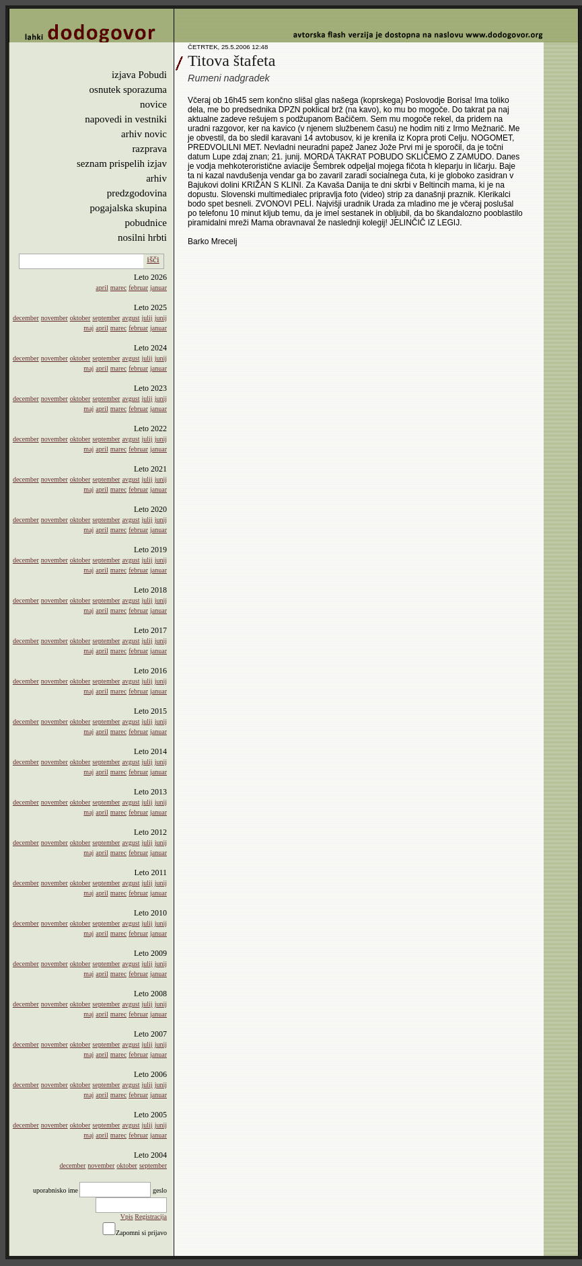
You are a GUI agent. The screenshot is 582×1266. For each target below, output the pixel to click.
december (26, 318)
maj (88, 328)
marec (118, 287)
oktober (80, 318)
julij (147, 318)
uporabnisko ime (55, 1190)
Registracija (151, 1216)
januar (158, 287)
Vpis (126, 1216)
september (106, 318)
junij (161, 318)
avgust (130, 318)
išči (153, 259)
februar (138, 287)
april (102, 287)
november (54, 318)
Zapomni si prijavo (141, 1232)
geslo (160, 1190)
